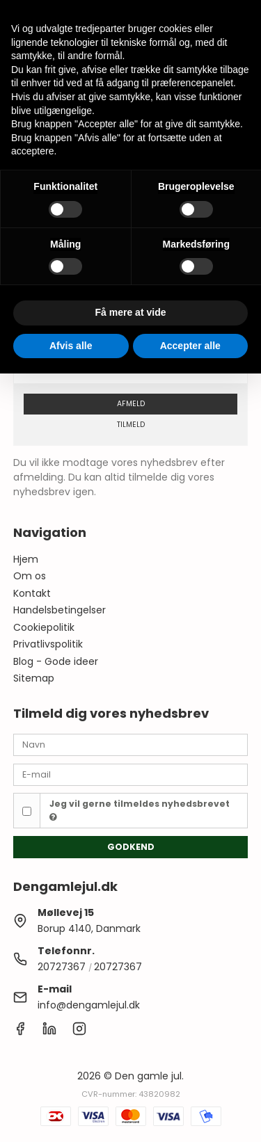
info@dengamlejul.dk (89, 1005)
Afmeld (131, 404)
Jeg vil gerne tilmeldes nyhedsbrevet (139, 809)
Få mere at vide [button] (130, 312)
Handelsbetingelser (59, 610)
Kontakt (32, 593)
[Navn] (130, 744)
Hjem (25, 559)
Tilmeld (131, 424)
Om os (29, 576)
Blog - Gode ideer (55, 661)
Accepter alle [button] (190, 345)
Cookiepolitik (43, 627)
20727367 (62, 967)
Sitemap (33, 678)
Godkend (131, 847)
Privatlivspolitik (48, 644)
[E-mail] (130, 774)
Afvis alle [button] (70, 345)
